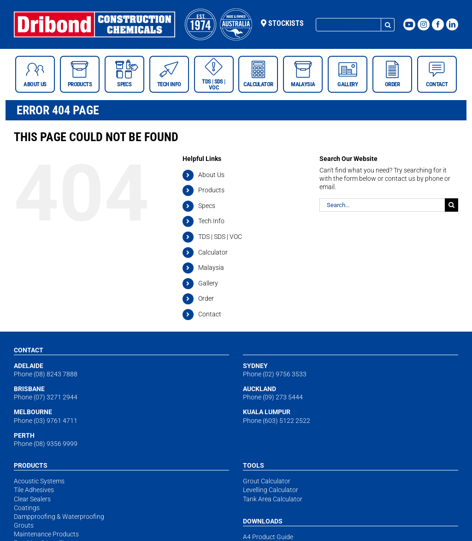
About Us (211, 174)
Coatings (27, 507)
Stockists (282, 23)
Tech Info (211, 221)
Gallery (208, 283)
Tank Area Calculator (272, 499)
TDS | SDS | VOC (220, 236)
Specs (206, 205)
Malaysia (211, 267)
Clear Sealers (32, 499)
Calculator (213, 252)
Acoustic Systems (39, 481)
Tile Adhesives (34, 489)
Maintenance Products (46, 534)
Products (211, 190)
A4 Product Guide (268, 537)
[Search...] (348, 24)
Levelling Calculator (270, 489)
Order (206, 298)
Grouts (24, 525)
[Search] (388, 24)
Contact (209, 314)
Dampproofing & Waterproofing (59, 516)
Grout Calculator (266, 481)
